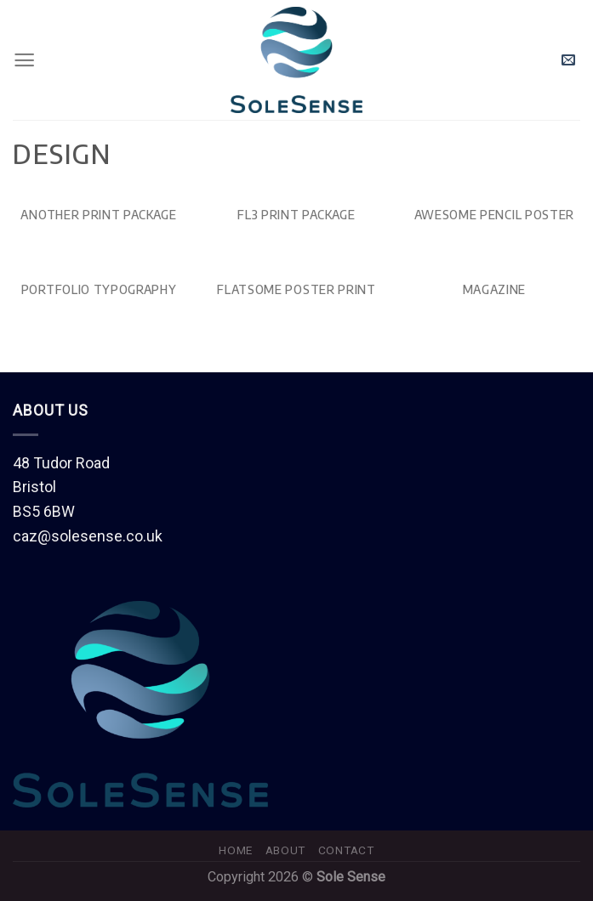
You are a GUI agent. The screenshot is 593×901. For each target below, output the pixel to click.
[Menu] (24, 59)
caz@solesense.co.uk (88, 536)
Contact (346, 850)
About (285, 850)
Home (236, 850)
